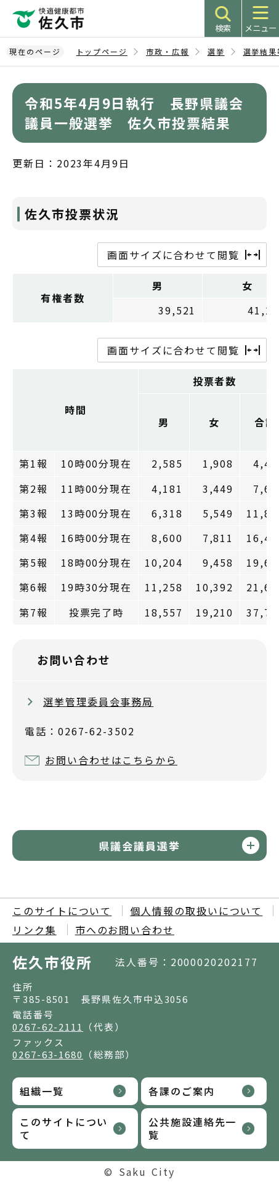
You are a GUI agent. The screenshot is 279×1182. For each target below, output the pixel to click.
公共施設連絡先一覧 (192, 1128)
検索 (223, 28)
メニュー (261, 28)
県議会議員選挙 (139, 845)
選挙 (216, 51)
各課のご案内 (181, 1091)
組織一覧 (42, 1091)
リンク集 (34, 929)
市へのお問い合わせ (124, 929)
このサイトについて (61, 910)
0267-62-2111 (47, 1026)
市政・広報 (167, 51)
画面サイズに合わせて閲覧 (173, 254)
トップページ (102, 51)
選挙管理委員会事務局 (98, 701)
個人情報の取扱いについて (196, 910)
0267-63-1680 (47, 1054)
